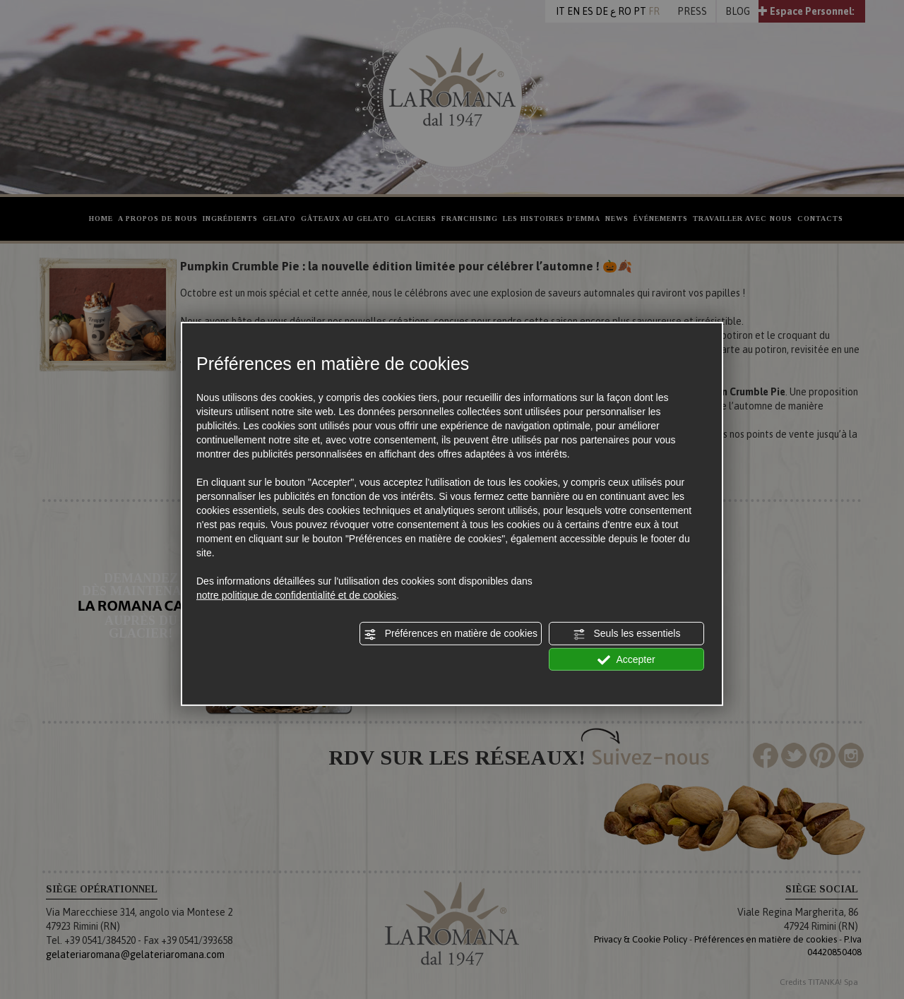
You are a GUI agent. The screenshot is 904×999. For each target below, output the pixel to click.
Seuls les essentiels (627, 634)
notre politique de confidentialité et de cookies (296, 595)
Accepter (626, 659)
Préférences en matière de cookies (450, 634)
